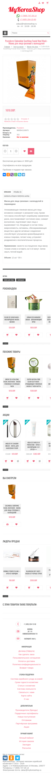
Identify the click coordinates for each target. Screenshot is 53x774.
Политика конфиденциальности (27, 664)
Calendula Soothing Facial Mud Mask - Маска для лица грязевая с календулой (12, 509)
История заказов (26, 741)
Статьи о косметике (26, 686)
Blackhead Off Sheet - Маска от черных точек (33, 572)
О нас (26, 699)
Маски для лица (32, 46)
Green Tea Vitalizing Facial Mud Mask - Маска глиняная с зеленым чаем (12, 382)
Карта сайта (26, 696)
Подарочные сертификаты (26, 713)
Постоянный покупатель (39, 2)
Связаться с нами (26, 692)
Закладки (26, 745)
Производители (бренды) (26, 710)
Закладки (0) (43, 2)
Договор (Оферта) (26, 651)
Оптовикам (26, 720)
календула (21, 280)
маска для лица (9, 280)
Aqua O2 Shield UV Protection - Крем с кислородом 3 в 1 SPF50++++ (33, 445)
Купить (7, 335)
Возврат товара (26, 668)
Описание (7, 192)
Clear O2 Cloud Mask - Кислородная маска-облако (12, 319)
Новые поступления (26, 717)
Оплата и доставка (26, 661)
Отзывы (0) (17, 192)
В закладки (24, 151)
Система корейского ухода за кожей (26, 679)
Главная (7, 46)
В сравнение (18, 461)
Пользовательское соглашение (26, 658)
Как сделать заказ (26, 654)
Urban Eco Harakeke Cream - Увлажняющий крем (34, 319)
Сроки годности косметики (26, 682)
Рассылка (26, 748)
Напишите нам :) (30, 639)
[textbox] (30, 33)
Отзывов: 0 (25, 119)
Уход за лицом (18, 46)
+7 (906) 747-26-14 (28, 16)
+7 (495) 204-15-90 (28, 19)
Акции (26, 727)
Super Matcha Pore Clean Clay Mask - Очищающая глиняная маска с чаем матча (33, 382)
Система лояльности (26, 689)
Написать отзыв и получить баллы (16, 121)
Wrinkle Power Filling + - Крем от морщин (12, 572)
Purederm (20, 128)
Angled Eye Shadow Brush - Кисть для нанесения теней (12, 445)
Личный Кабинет (26, 738)
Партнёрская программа (26, 723)
